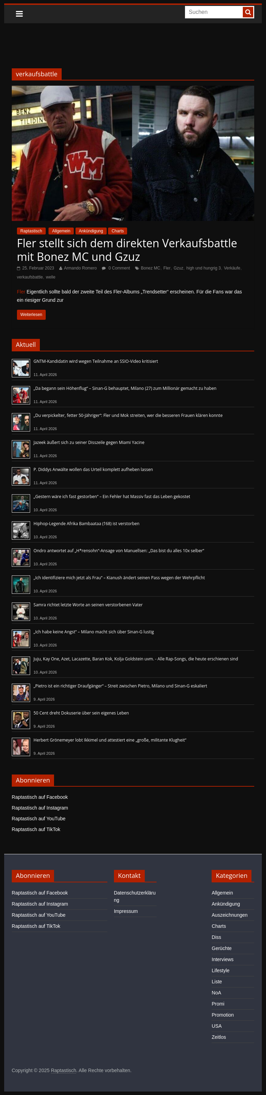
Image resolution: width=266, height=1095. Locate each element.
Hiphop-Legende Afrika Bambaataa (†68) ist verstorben (87, 524)
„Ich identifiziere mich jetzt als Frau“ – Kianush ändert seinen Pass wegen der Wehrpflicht (119, 578)
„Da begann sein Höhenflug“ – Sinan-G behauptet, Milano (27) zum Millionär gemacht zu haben (125, 388)
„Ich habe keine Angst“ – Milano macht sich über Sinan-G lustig (94, 632)
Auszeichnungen (230, 915)
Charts (118, 231)
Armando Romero (80, 268)
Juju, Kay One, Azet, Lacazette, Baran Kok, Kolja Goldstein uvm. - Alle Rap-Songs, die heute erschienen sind (136, 659)
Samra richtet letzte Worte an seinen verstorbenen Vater (88, 605)
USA (217, 1026)
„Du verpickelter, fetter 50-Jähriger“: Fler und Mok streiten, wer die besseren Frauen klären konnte (128, 415)
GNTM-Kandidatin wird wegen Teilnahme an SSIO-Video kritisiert (96, 361)
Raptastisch (31, 231)
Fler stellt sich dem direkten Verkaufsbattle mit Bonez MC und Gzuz (127, 250)
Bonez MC (150, 268)
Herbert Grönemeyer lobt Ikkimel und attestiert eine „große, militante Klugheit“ (110, 740)
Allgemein (61, 231)
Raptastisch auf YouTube (38, 818)
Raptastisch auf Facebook (40, 797)
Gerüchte (222, 948)
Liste (217, 981)
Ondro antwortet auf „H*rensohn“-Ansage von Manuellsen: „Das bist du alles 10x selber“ (119, 551)
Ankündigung (91, 231)
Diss (216, 937)
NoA (216, 992)
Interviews (222, 959)
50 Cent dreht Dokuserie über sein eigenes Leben (81, 713)
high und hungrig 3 (203, 268)
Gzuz (178, 268)
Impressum (126, 911)
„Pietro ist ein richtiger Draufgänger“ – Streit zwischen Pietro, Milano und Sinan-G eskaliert (120, 686)
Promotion (223, 1015)
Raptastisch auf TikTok (36, 829)
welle (50, 277)
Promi (218, 1004)
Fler (167, 268)
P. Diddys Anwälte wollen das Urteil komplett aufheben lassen (93, 469)
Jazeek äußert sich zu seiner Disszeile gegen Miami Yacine (89, 442)
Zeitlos (219, 1037)
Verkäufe (232, 268)
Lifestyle (220, 970)
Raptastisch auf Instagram (40, 808)
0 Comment (116, 268)
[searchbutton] (248, 12)
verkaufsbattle (30, 277)
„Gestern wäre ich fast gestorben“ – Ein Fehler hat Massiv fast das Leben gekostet (112, 496)
